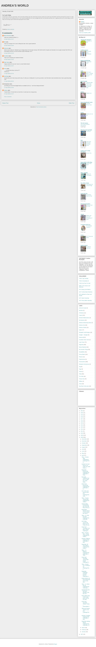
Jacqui (82, 214)
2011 (82, 431)
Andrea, (5, 90)
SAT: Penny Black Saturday (85, 300)
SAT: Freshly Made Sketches (85, 292)
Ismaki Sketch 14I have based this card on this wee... (86, 580)
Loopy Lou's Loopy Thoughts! (85, 151)
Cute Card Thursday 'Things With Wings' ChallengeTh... (86, 560)
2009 (82, 435)
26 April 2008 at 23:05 (9, 59)
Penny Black (82, 354)
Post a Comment (7, 96)
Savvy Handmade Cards (87, 102)
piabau (82, 92)
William (80, 381)
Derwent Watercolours (84, 317)
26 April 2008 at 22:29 (9, 53)
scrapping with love (85, 224)
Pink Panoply (84, 81)
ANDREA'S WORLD (15, 5)
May (83, 453)
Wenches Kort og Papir (86, 129)
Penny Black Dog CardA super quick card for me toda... (86, 597)
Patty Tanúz (6, 62)
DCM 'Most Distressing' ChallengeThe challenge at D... (85, 486)
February (84, 629)
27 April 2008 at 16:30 (9, 87)
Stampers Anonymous (84, 364)
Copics (80, 315)
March (83, 627)
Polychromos (82, 359)
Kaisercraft (81, 337)
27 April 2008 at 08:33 (9, 81)
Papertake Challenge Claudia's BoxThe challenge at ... (86, 574)
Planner (81, 356)
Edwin (80, 330)
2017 (82, 419)
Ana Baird (6, 55)
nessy (5, 68)
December (84, 439)
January (84, 631)
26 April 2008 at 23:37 (9, 65)
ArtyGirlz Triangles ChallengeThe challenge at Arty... (86, 617)
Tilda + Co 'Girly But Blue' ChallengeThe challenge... (85, 517)
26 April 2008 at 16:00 (9, 45)
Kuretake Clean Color (84, 339)
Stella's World (84, 245)
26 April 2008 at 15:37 (9, 39)
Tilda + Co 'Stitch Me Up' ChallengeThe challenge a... (85, 586)
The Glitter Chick (85, 183)
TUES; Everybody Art (84, 281)
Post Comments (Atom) (41, 107)
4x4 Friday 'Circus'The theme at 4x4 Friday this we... (86, 523)
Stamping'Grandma (85, 203)
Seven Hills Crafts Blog (86, 162)
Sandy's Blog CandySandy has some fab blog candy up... (86, 505)
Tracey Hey (81, 378)
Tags (80, 369)
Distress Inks (82, 325)
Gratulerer (88, 131)
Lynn (82, 70)
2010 (82, 433)
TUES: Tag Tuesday (83, 278)
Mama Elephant (82, 347)
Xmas (80, 383)
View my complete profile (85, 32)
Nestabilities (82, 352)
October (84, 443)
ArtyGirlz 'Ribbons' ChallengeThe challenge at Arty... (86, 540)
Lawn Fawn (81, 342)
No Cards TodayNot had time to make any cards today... (85, 479)
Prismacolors (82, 361)
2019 (82, 414)
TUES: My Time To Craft (84, 283)
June (83, 451)
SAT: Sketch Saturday (84, 298)
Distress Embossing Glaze (85, 322)
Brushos (81, 310)
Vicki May (6, 76)
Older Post (71, 103)
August (83, 447)
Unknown (6, 48)
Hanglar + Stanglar (83, 334)
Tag (80, 366)
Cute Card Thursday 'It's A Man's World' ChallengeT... (86, 528)
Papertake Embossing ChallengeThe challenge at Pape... (85, 472)
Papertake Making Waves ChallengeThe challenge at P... (86, 623)
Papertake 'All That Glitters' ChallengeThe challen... (85, 546)
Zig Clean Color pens (84, 386)
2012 (82, 429)
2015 (82, 423)
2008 (82, 437)
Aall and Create (82, 308)
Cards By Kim (84, 193)
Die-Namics (81, 320)
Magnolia (81, 344)
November (84, 441)
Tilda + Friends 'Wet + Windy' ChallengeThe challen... (85, 534)
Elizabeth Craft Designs (84, 332)
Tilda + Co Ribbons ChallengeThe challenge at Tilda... (85, 553)
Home (38, 103)
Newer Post (5, 103)
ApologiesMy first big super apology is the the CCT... (86, 591)
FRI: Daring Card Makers (85, 289)
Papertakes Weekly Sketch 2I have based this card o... (86, 511)
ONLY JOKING (84, 172)
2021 (82, 410)
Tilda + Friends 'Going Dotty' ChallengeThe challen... (85, 499)
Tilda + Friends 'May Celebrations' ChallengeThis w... (85, 459)
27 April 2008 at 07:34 (9, 73)
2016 (82, 421)
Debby (82, 112)
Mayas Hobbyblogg (85, 60)
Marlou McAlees (7, 35)
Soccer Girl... (89, 153)
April (83, 455)
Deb (5, 41)
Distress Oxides (82, 327)
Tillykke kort (89, 93)
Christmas (81, 312)
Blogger (55, 644)
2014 (82, 425)
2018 (82, 416)
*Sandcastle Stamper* (86, 39)
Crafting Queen (84, 50)
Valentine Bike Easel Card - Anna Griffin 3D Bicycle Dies (89, 85)
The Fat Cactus (84, 123)
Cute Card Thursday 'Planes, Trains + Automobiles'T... (86, 604)
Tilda (80, 374)
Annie (82, 235)
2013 (82, 427)
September (84, 445)
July (83, 449)
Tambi (80, 371)
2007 (82, 634)
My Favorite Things (83, 349)
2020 (82, 412)
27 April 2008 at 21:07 (9, 93)
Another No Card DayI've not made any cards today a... (86, 465)
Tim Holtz (81, 376)
